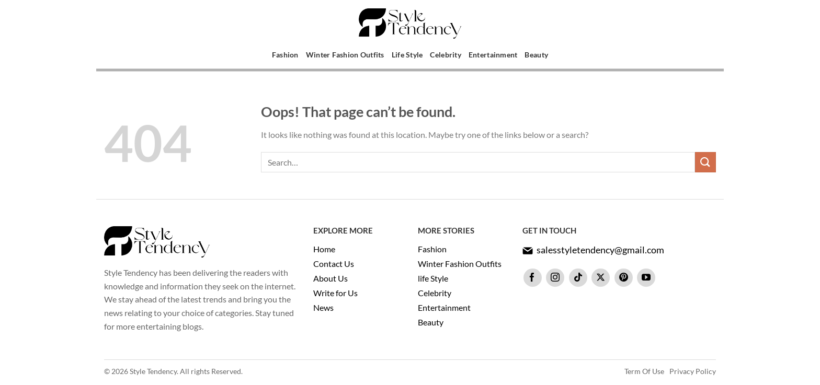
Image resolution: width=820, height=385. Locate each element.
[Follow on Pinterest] (623, 278)
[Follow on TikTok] (578, 278)
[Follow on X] (600, 278)
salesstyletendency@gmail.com (600, 249)
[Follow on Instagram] (555, 278)
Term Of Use (644, 371)
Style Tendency (153, 371)
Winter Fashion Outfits (345, 55)
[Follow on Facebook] (532, 278)
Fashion (285, 55)
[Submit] (705, 162)
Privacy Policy (692, 371)
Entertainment (493, 55)
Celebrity (445, 55)
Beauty (536, 55)
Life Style (407, 55)
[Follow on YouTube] (646, 278)
